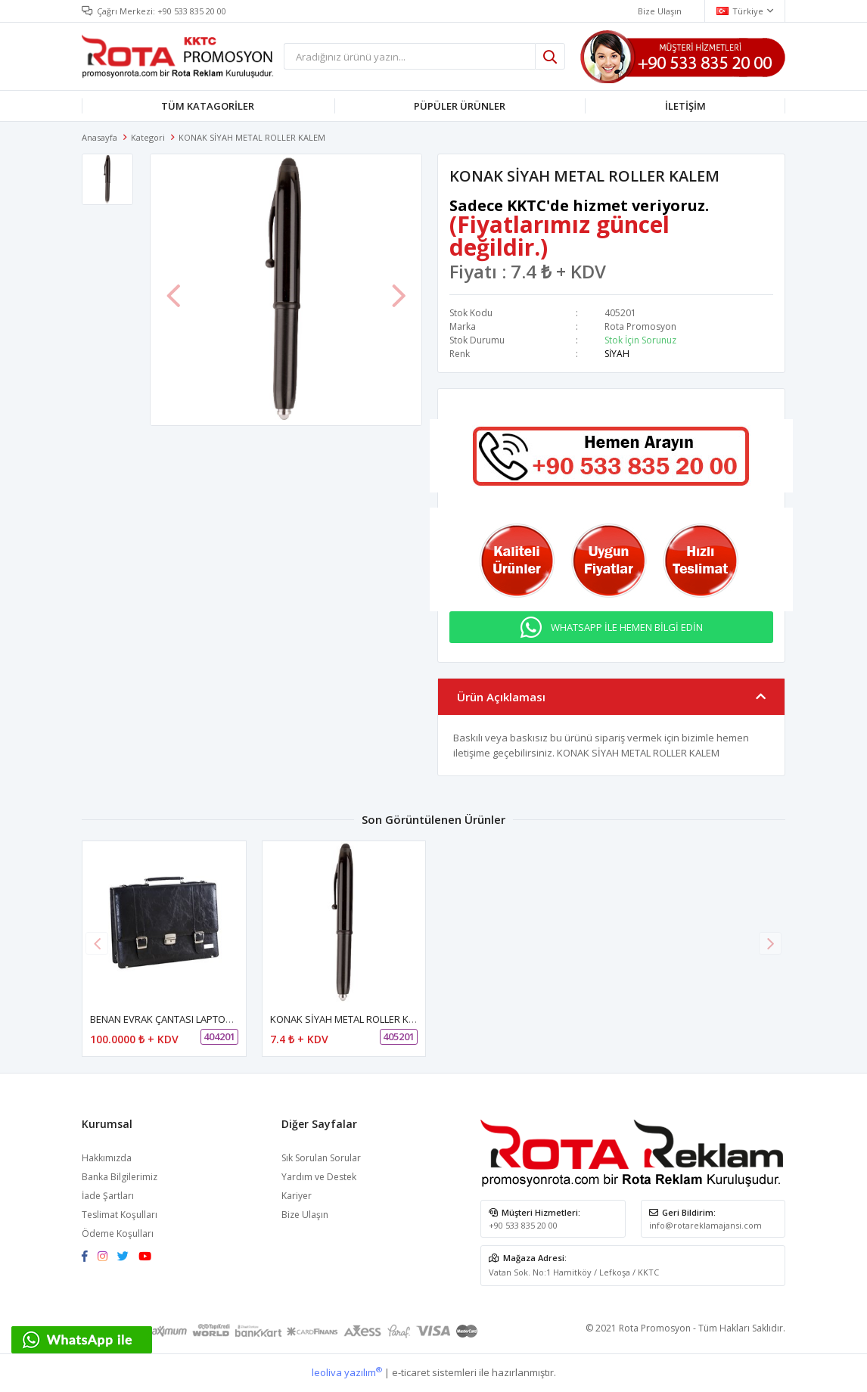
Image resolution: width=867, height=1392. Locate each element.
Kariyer (296, 1195)
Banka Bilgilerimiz (119, 1176)
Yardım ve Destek (318, 1176)
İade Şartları (108, 1195)
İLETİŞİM (685, 106)
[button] (770, 943)
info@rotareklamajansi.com (705, 1225)
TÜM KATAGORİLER (207, 106)
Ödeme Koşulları (118, 1233)
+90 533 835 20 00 (191, 11)
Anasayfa (99, 137)
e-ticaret (411, 1372)
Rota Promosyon (640, 326)
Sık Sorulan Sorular (321, 1157)
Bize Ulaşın (304, 1214)
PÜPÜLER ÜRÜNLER (459, 106)
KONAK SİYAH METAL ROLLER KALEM (351, 1020)
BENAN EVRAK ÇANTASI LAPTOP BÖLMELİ (181, 1020)
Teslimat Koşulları (119, 1214)
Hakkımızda (107, 1157)
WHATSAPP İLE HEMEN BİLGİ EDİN (627, 627)
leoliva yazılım (347, 1372)
